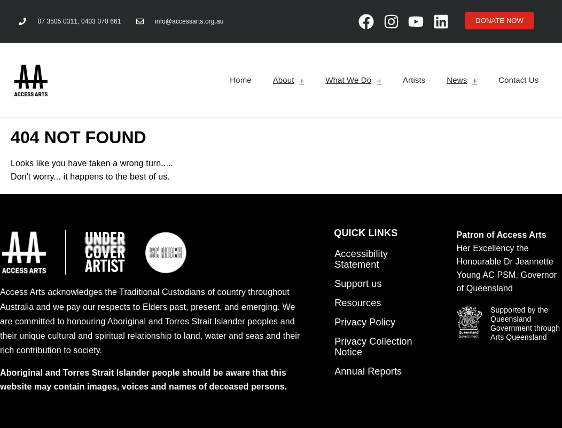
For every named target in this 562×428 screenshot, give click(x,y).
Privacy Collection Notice (373, 346)
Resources (357, 303)
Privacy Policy (364, 322)
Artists (414, 79)
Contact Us (518, 79)
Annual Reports (368, 371)
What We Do (353, 80)
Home (240, 79)
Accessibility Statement (361, 259)
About (289, 80)
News (462, 80)
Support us (357, 283)
